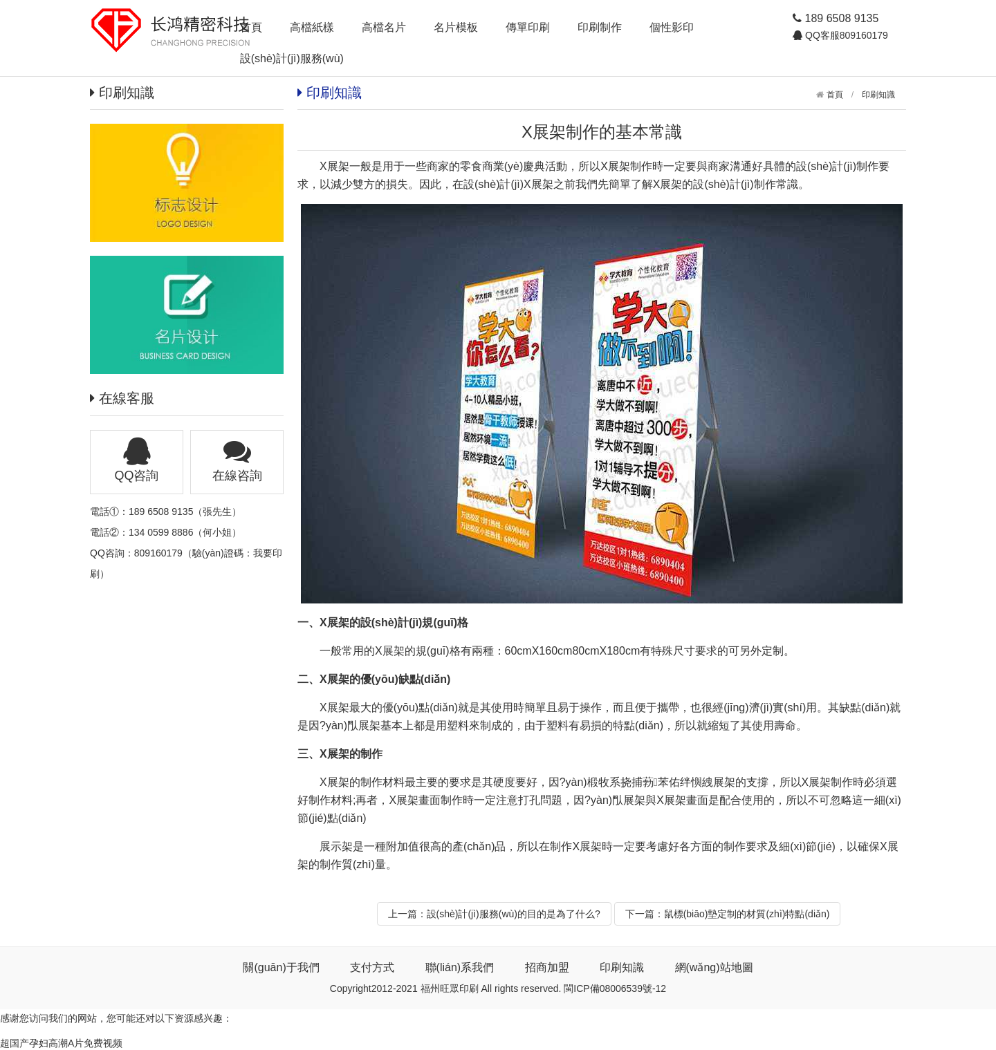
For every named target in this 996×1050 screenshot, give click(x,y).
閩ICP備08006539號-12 (615, 988)
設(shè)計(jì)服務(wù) (292, 58)
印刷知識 (878, 95)
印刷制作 (600, 27)
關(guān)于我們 (281, 967)
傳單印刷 (528, 27)
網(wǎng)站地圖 (714, 967)
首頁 (251, 27)
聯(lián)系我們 (460, 967)
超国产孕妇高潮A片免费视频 (61, 1043)
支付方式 (372, 967)
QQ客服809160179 (845, 35)
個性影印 (671, 27)
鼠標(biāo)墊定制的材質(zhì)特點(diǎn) (747, 913)
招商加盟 (547, 967)
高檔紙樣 (312, 27)
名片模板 (456, 27)
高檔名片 (384, 27)
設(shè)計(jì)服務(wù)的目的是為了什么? (513, 913)
